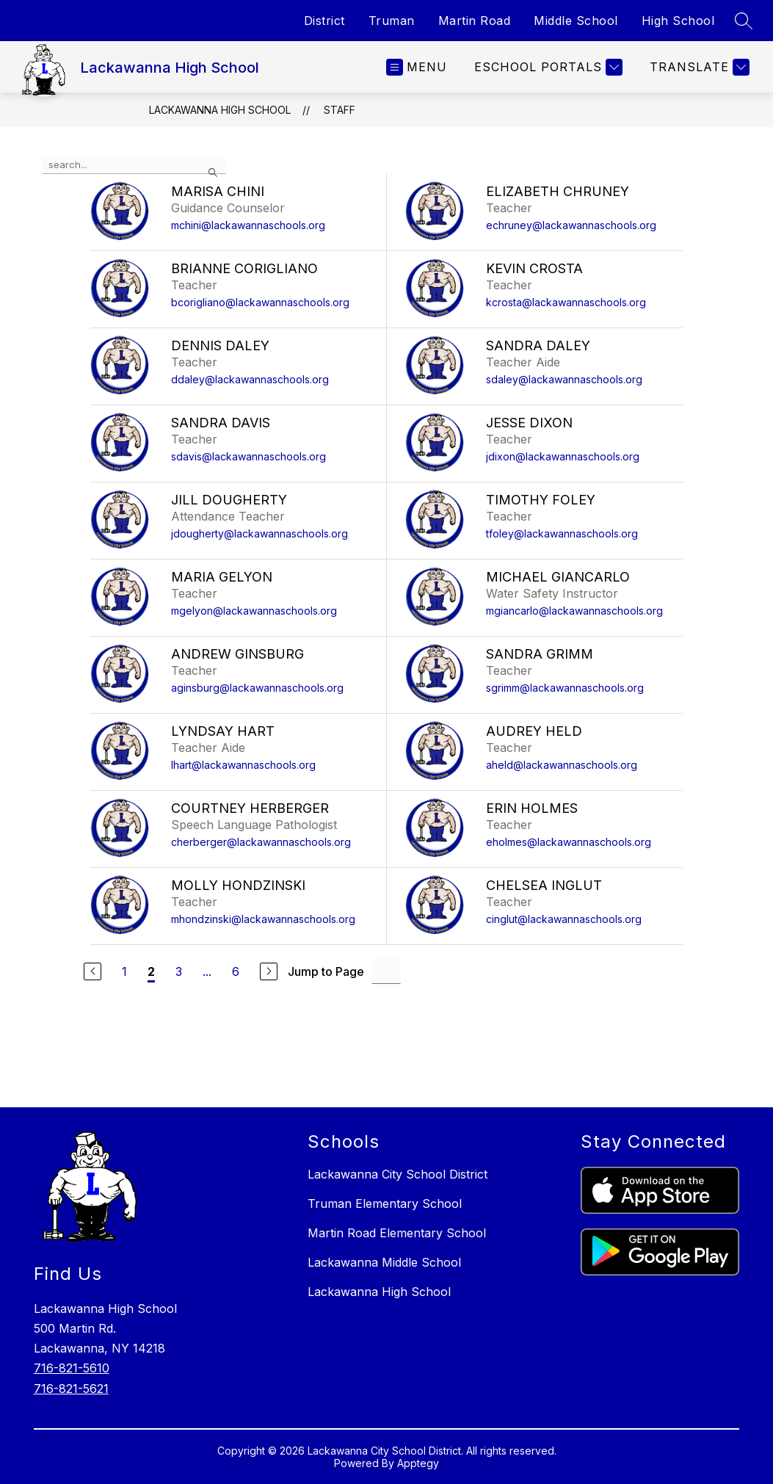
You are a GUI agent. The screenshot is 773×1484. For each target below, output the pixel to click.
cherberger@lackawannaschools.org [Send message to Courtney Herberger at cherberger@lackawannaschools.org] (261, 842)
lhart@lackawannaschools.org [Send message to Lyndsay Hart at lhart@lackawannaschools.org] (243, 765)
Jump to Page (326, 971)
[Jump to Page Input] (386, 971)
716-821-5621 (71, 1388)
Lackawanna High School (220, 110)
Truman (392, 20)
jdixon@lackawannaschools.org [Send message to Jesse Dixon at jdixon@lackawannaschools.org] (562, 456)
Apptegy (418, 1463)
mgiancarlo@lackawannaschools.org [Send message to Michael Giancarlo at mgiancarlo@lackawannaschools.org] (574, 610)
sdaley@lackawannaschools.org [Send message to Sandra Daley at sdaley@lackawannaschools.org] (564, 379)
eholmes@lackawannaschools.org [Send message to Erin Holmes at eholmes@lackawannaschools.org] (568, 842)
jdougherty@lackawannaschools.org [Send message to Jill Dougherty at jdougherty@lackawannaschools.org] (259, 533)
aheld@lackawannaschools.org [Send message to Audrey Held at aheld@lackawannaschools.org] (561, 765)
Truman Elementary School (385, 1203)
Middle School (576, 20)
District (324, 20)
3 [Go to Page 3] (178, 971)
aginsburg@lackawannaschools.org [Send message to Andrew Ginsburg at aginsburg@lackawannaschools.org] (257, 687)
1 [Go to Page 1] (124, 971)
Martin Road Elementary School (397, 1233)
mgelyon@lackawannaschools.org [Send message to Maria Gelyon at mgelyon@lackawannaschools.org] (254, 610)
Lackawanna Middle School (384, 1262)
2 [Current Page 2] (151, 971)
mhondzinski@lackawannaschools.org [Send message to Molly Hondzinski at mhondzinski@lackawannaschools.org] (263, 919)
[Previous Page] (92, 971)
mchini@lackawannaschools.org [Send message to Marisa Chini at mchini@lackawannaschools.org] (248, 225)
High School (678, 20)
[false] (134, 165)
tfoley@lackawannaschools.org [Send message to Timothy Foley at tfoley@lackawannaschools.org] (562, 533)
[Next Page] (268, 971)
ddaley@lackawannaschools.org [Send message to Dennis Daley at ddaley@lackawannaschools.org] (250, 379)
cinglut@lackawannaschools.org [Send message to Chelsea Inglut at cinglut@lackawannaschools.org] (564, 919)
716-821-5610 (71, 1368)
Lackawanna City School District (397, 1174)
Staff (339, 110)
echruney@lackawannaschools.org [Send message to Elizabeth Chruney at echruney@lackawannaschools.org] (571, 225)
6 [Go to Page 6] (235, 971)
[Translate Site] (698, 67)
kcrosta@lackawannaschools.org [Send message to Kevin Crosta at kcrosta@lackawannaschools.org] (566, 302)
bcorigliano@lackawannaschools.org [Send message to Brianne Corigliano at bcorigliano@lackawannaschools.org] (260, 302)
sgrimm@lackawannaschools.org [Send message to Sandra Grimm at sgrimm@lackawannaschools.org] (565, 687)
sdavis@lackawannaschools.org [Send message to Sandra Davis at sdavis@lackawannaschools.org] (248, 456)
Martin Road (474, 20)
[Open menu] (416, 67)
